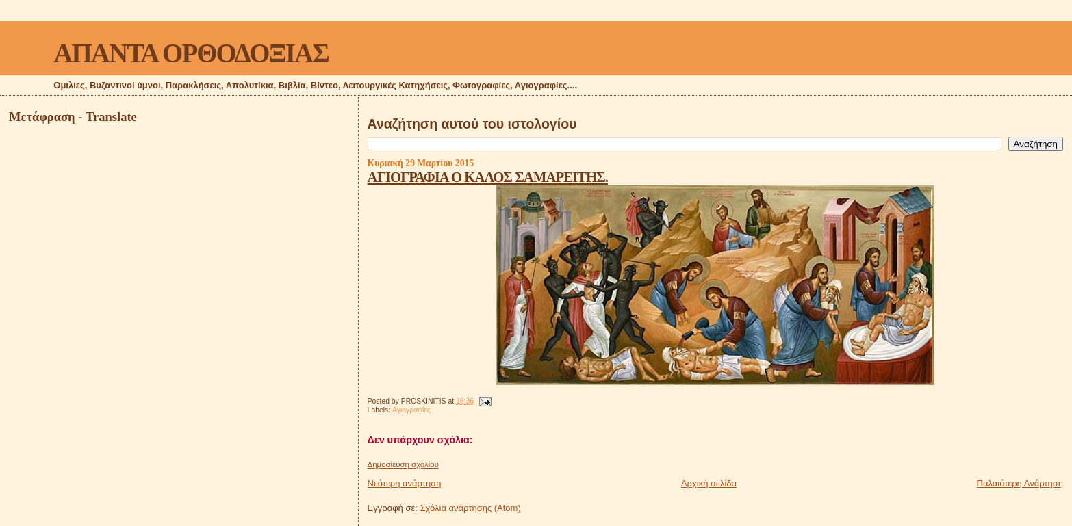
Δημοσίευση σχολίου (403, 464)
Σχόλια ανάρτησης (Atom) (470, 508)
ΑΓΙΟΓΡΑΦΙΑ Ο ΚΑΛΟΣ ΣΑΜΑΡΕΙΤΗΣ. (488, 177)
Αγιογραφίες (411, 410)
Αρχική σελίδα (709, 483)
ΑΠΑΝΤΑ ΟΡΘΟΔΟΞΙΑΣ (190, 53)
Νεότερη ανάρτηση (405, 483)
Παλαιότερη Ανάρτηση (1020, 483)
